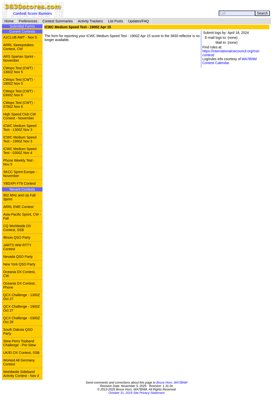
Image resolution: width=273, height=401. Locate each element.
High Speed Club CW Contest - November (19, 116)
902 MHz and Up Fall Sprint (19, 197)
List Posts (115, 21)
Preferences (28, 21)
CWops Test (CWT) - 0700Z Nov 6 (19, 105)
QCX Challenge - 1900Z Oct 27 (21, 308)
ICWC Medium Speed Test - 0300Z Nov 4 (19, 151)
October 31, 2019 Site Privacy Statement (136, 393)
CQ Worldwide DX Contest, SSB (17, 228)
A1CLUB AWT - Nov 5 (20, 37)
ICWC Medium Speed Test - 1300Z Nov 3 (19, 128)
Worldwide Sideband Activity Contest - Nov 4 (21, 374)
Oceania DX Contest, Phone (19, 285)
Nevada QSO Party (18, 257)
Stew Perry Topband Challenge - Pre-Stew (19, 343)
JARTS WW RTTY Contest (17, 247)
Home (9, 21)
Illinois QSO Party (16, 237)
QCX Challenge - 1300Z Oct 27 (21, 297)
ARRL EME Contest (18, 207)
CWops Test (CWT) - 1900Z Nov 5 (19, 81)
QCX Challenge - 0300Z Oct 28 (21, 320)
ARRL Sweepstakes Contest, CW (18, 47)
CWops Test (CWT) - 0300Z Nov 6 (19, 93)
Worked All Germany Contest (19, 362)
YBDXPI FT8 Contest (19, 183)
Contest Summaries (58, 21)
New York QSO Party (19, 264)
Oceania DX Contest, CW (19, 274)
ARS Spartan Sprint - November (19, 58)
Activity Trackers (90, 21)
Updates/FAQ (138, 21)
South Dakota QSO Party (18, 331)
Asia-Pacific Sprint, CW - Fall (22, 216)
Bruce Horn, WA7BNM (171, 382)
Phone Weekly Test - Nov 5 (19, 162)
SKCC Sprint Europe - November (20, 174)
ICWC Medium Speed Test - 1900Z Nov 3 (19, 139)
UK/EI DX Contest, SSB (21, 353)
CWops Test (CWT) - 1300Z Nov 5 (19, 70)
